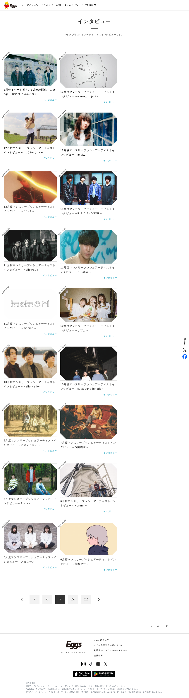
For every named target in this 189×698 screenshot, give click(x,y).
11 (86, 599)
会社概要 (98, 655)
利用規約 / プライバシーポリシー (111, 650)
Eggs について (101, 640)
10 (73, 599)
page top (163, 626)
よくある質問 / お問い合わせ (108, 645)
